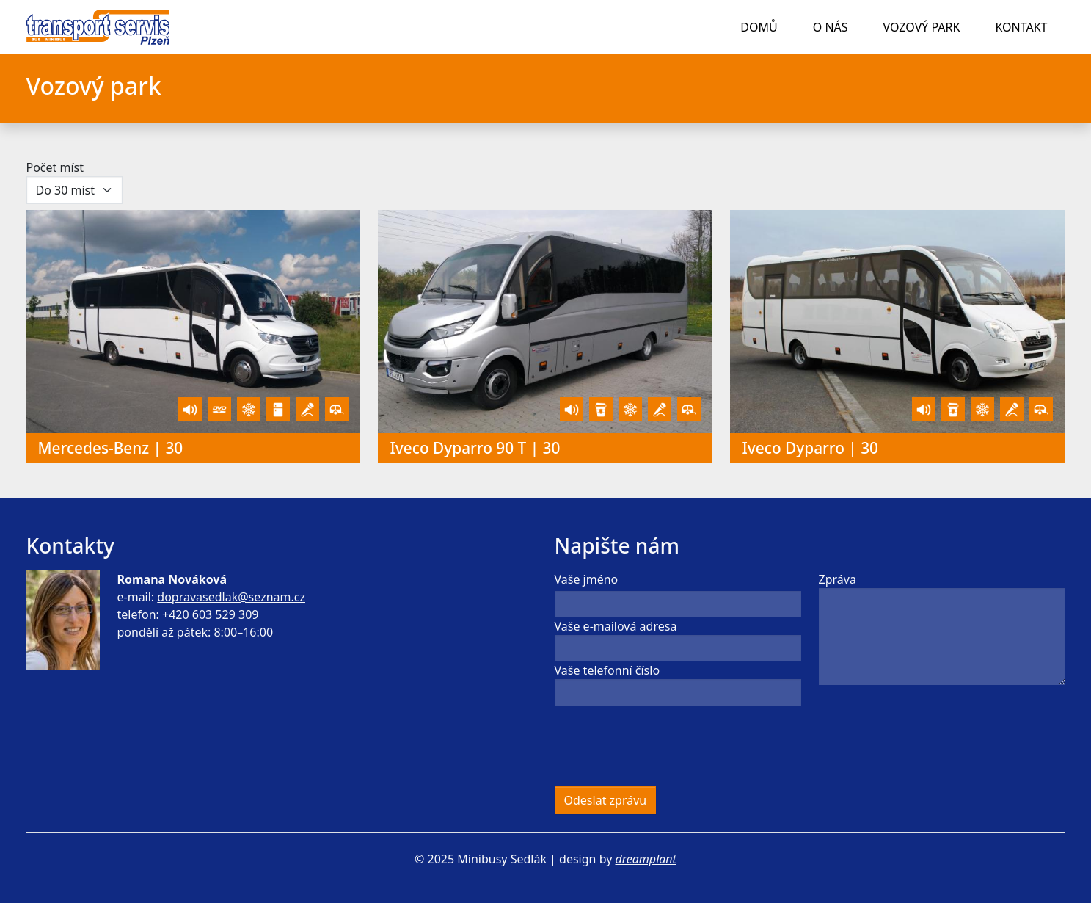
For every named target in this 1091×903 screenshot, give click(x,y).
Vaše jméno (587, 579)
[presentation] (666, 746)
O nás (830, 27)
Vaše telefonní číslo (607, 670)
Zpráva (837, 579)
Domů (758, 27)
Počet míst (55, 167)
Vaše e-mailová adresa (616, 626)
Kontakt (1021, 27)
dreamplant (645, 859)
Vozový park (921, 27)
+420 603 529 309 (210, 614)
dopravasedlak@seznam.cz (231, 597)
